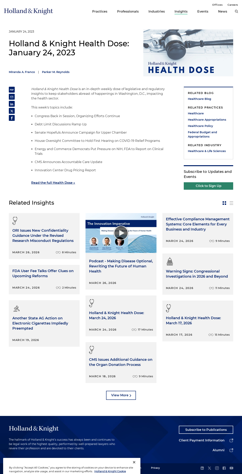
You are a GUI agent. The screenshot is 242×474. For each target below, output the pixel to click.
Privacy (155, 467)
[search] (236, 11)
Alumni (219, 450)
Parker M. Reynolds (55, 72)
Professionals (128, 11)
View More (119, 395)
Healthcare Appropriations (207, 119)
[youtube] (231, 468)
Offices (217, 4)
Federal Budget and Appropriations (202, 134)
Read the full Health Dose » (53, 183)
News (222, 11)
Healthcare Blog (199, 99)
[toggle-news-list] (231, 203)
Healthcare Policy (200, 126)
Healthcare (196, 113)
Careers (232, 4)
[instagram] (217, 468)
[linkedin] (202, 468)
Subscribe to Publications (206, 430)
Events (202, 11)
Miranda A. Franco (22, 72)
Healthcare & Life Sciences (207, 151)
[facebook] (224, 468)
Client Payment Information (202, 440)
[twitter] (209, 468)
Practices (99, 11)
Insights (181, 11)
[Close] (134, 467)
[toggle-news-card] (224, 203)
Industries (156, 11)
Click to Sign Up (208, 186)
